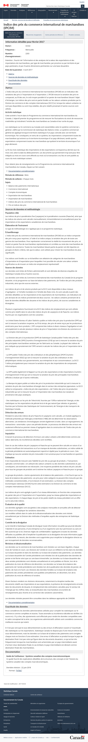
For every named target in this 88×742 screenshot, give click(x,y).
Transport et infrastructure (38, 723)
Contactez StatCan (9, 695)
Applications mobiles (21, 737)
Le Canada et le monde (37, 727)
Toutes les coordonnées (10, 703)
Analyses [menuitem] (22, 10)
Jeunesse (60, 720)
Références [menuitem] (31, 11)
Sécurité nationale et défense (39, 713)
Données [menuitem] (13, 10)
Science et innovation (63, 710)
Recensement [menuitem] (52, 11)
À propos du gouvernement (65, 703)
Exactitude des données (17, 80)
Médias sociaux (8, 737)
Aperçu (11, 74)
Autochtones (61, 713)
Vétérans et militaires (63, 717)
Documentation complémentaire (21, 171)
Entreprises (7, 720)
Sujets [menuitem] (6, 10)
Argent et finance (36, 730)
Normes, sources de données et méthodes (26, 20)
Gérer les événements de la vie (66, 723)
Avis (47, 737)
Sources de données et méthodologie (23, 77)
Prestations (7, 723)
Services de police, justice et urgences (42, 720)
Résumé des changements (34, 35)
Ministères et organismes (38, 703)
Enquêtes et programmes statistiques (55, 20)
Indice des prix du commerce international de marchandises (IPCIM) (13, 35)
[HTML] (19, 670)
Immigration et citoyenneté (11, 713)
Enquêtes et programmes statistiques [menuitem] (64, 13)
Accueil (6, 20)
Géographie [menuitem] (42, 10)
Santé (5, 727)
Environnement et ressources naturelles (42, 710)
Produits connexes (74, 35)
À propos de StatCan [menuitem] (74, 13)
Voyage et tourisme (9, 717)
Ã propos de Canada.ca (36, 737)
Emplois (6, 710)
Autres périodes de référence (54, 35)
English (82, 2)
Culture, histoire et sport (38, 717)
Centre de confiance (36, 695)
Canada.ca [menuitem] (82, 10)
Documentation (14, 83)
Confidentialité (55, 737)
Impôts (6, 730)
